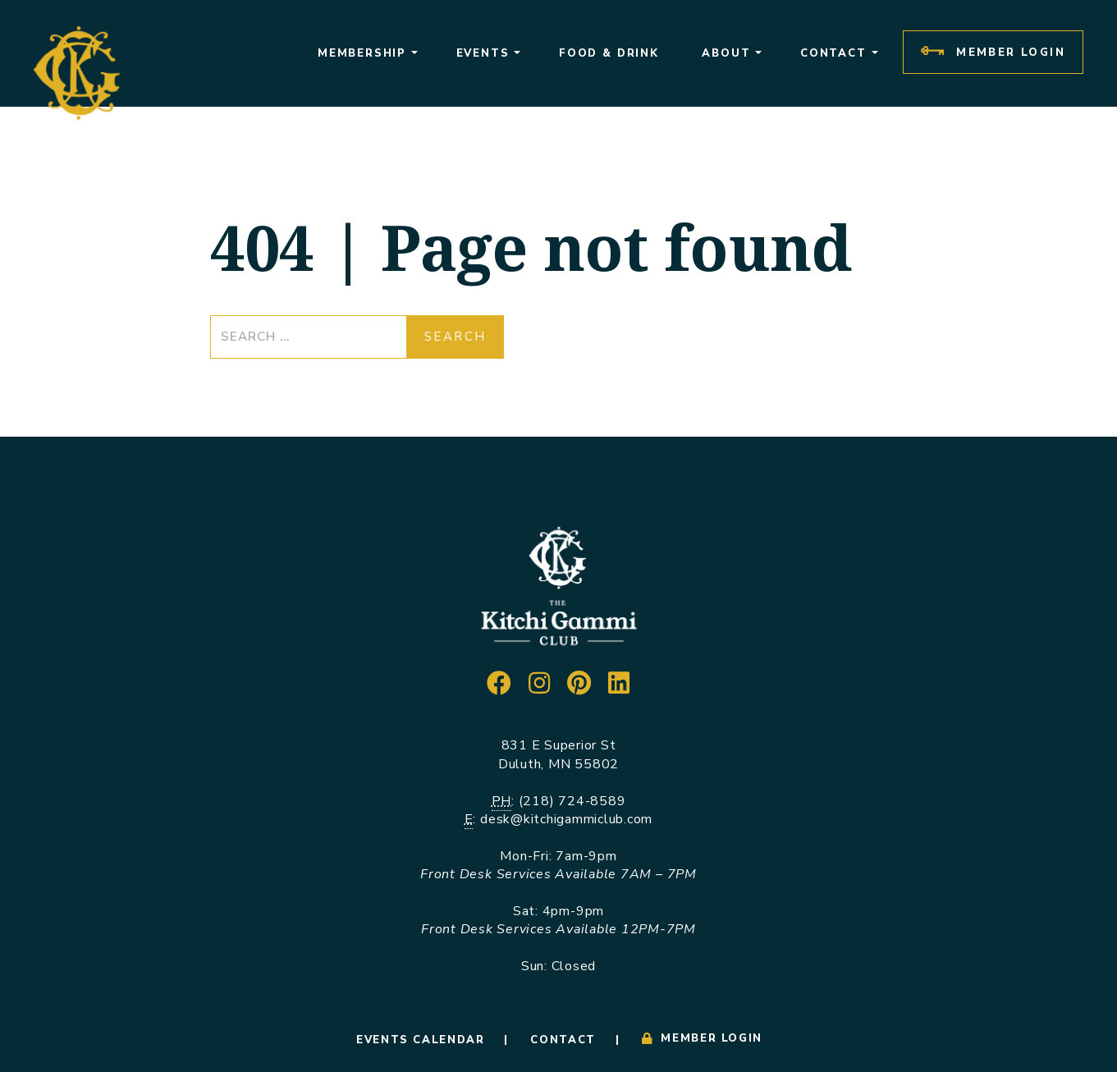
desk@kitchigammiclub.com (566, 819)
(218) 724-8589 (572, 801)
